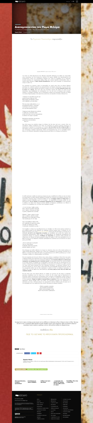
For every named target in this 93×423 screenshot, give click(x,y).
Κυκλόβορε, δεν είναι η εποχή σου (72, 381)
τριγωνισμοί (65, 413)
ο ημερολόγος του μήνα (55, 417)
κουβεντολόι (65, 404)
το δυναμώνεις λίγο (54, 406)
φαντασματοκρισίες (66, 415)
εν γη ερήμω (53, 409)
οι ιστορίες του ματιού (67, 399)
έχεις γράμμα (53, 415)
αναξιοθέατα (39, 413)
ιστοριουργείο (18, 24)
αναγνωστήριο (39, 406)
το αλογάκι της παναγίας (41, 409)
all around (39, 401)
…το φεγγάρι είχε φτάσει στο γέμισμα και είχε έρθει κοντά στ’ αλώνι (59, 383)
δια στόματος (53, 404)
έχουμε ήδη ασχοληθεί (43, 231)
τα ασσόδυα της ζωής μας (41, 415)
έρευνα (52, 411)
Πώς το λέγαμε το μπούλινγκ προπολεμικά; (49, 334)
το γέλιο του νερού (54, 402)
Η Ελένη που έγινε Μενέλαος (45, 381)
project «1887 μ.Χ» (40, 402)
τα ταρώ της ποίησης (66, 411)
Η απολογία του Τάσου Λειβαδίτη (32, 381)
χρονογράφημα (65, 417)
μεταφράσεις (65, 406)
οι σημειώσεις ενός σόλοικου (68, 409)
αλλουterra (39, 411)
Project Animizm (40, 404)
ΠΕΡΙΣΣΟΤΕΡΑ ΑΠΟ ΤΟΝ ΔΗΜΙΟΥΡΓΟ (37, 369)
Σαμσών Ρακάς (18, 32)
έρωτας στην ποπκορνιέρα (55, 413)
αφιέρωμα (39, 417)
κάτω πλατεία (65, 402)
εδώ (51, 330)
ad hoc (38, 399)
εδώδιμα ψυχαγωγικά (55, 408)
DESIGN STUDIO (19, 417)
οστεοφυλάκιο (65, 408)
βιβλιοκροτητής (53, 399)
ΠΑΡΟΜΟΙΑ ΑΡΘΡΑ (21, 369)
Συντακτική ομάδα (19, 398)
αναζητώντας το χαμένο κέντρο (42, 408)
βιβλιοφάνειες (53, 401)
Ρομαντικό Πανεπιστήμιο (42, 39)
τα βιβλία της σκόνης (40, 418)
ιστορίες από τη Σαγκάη (55, 418)
